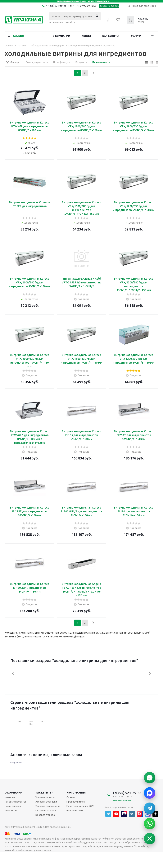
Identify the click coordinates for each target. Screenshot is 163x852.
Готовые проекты (15, 801)
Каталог (18, 36)
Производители (75, 801)
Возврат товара (45, 814)
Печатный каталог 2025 (80, 806)
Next (150, 673)
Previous (13, 673)
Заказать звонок (109, 5)
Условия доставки (46, 801)
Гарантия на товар (46, 810)
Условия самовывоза (47, 806)
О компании (61, 36)
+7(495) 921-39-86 (56, 5)
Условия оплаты (45, 797)
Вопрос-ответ (74, 810)
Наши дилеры (13, 806)
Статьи (70, 797)
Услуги (136, 36)
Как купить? (111, 36)
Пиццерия (16, 762)
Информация (76, 792)
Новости (10, 797)
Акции (86, 36)
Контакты (11, 810)
